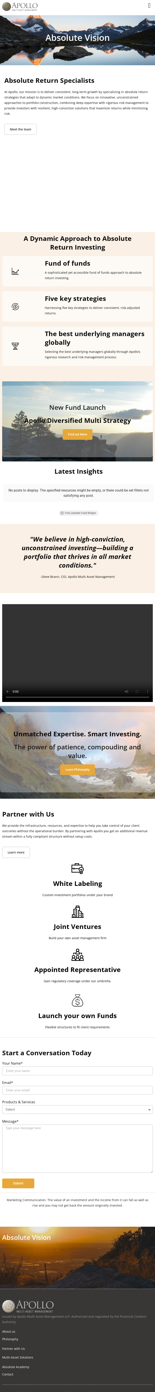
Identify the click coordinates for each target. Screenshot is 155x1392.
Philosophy (10, 1330)
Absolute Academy (15, 1358)
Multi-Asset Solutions (17, 1349)
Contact (7, 1366)
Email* (7, 1074)
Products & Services (18, 1094)
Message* (10, 1113)
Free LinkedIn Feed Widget (78, 504)
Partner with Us (13, 1340)
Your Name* (12, 1055)
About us (8, 1323)
